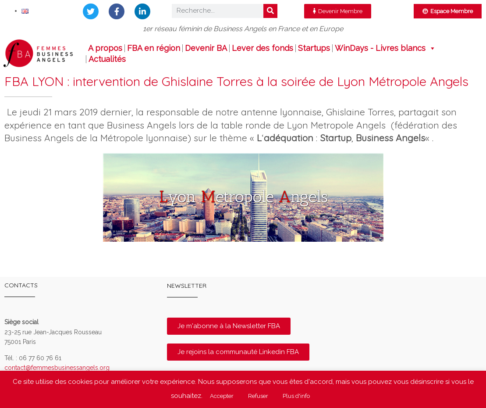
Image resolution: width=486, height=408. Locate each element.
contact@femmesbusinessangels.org (57, 367)
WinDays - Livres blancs (385, 48)
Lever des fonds (262, 48)
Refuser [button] (258, 396)
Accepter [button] (222, 396)
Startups (314, 48)
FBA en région (153, 48)
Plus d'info (296, 396)
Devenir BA (206, 48)
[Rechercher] (270, 11)
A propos (105, 48)
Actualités (107, 59)
